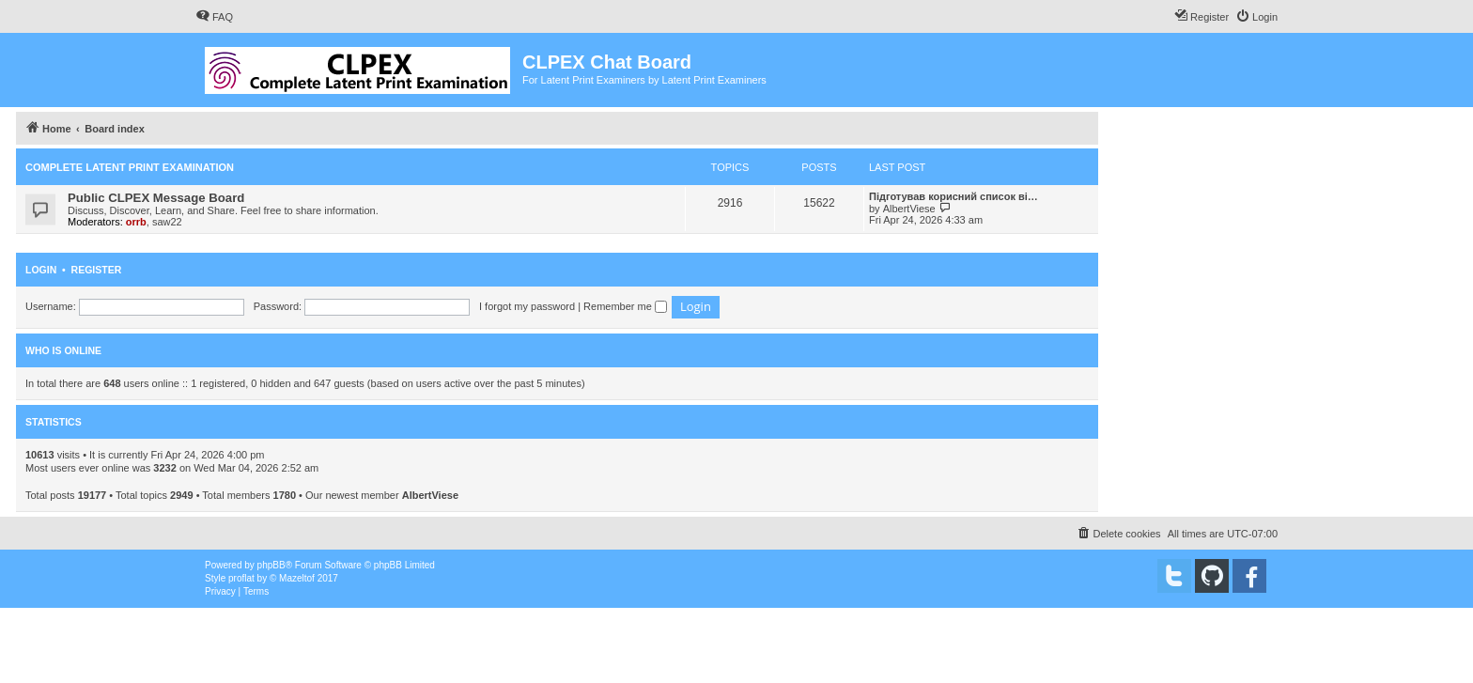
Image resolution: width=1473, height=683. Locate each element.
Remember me (625, 306)
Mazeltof (297, 578)
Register (96, 269)
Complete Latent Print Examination (129, 167)
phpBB (271, 565)
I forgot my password (527, 306)
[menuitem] (214, 17)
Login (40, 269)
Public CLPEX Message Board (156, 198)
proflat (241, 578)
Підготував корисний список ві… (953, 196)
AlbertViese (909, 208)
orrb (136, 221)
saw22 (167, 221)
